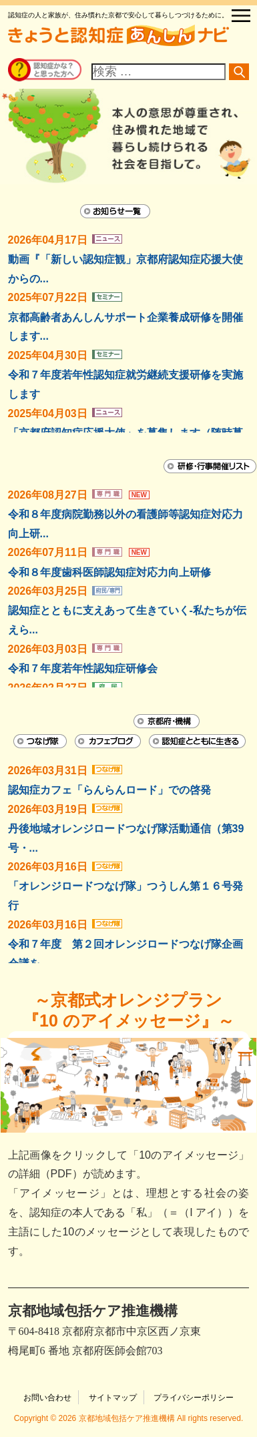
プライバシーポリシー (194, 1397)
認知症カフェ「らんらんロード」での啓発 (109, 790)
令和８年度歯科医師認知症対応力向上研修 (109, 572)
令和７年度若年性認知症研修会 (83, 668)
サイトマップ (113, 1397)
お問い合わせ (47, 1397)
